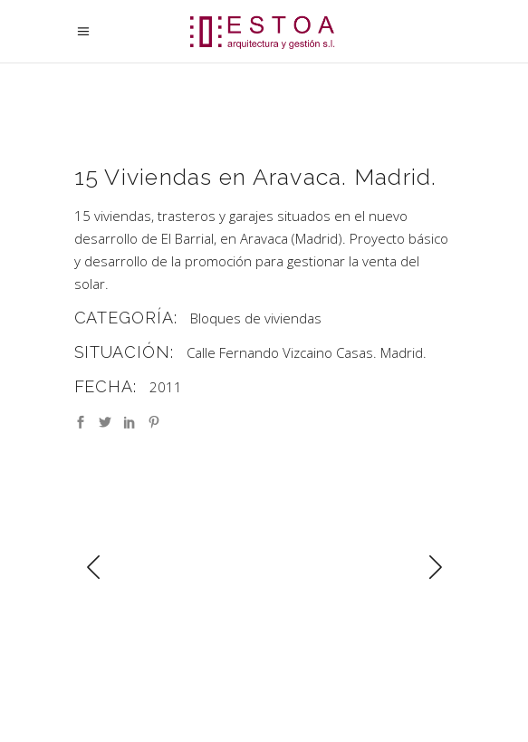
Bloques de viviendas (256, 318)
